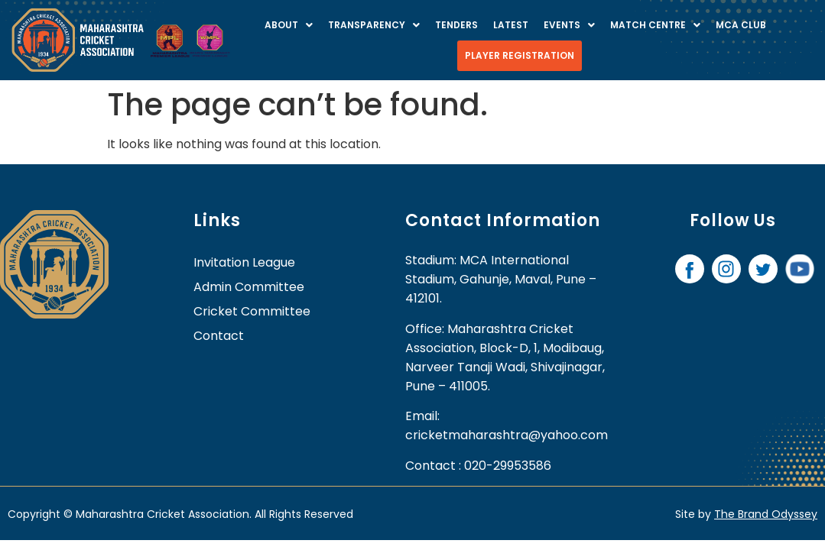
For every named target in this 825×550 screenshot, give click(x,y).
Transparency (374, 24)
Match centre (655, 24)
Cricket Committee (251, 311)
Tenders (456, 24)
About (289, 24)
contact (218, 336)
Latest (510, 24)
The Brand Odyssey (765, 514)
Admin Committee (248, 287)
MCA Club (741, 24)
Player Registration (519, 55)
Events (569, 24)
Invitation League (244, 262)
